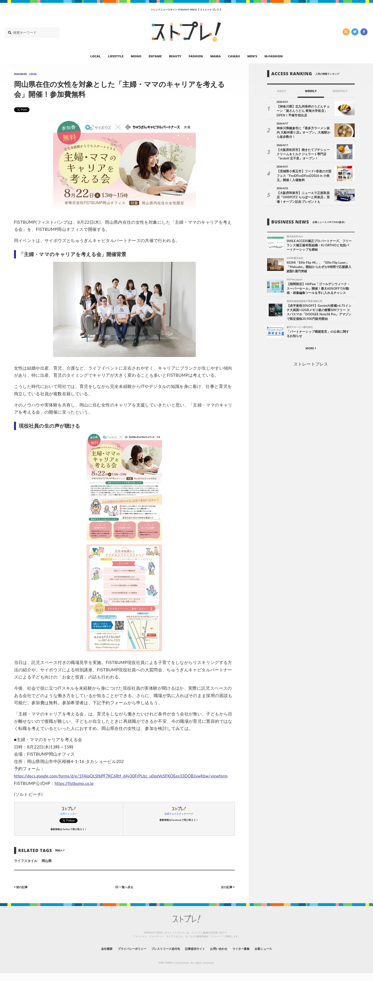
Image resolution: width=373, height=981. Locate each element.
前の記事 (22, 894)
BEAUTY (175, 56)
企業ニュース (276, 956)
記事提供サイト (196, 956)
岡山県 (47, 868)
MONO (136, 56)
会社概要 (93, 956)
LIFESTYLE (115, 56)
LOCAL (95, 56)
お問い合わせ (224, 956)
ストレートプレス (311, 365)
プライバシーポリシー (123, 956)
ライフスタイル (25, 868)
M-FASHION (274, 56)
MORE (310, 350)
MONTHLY (340, 91)
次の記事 (227, 894)
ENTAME (155, 56)
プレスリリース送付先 (162, 956)
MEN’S (252, 56)
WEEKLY (311, 91)
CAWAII (234, 56)
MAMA (215, 56)
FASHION (196, 56)
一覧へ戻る (124, 894)
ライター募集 (250, 956)
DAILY (281, 91)
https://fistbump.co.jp (76, 790)
